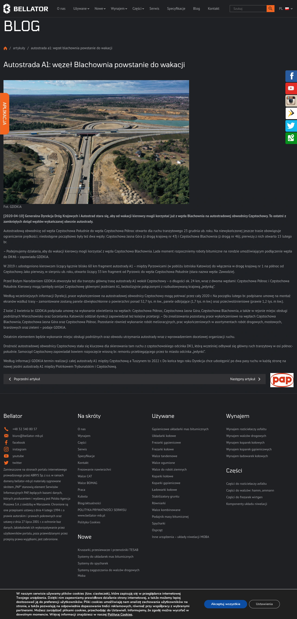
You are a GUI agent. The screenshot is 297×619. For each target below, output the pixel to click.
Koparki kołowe (162, 476)
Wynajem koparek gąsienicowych (249, 449)
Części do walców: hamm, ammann (250, 490)
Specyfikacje (176, 8)
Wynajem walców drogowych (246, 436)
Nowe (99, 8)
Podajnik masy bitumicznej (170, 516)
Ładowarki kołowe (164, 490)
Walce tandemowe (164, 456)
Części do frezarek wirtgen (244, 497)
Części (137, 8)
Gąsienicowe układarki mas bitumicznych (180, 429)
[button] (270, 8)
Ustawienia (264, 604)
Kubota (82, 496)
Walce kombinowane (166, 510)
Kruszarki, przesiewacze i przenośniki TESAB (108, 550)
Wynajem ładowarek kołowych (247, 456)
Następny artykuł (242, 379)
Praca (81, 490)
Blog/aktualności (89, 503)
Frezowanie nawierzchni (94, 469)
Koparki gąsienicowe (166, 483)
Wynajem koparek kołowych (245, 442)
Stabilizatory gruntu (165, 496)
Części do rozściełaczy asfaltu (246, 483)
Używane (80, 8)
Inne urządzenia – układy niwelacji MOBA (180, 537)
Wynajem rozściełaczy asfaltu (246, 429)
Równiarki (159, 503)
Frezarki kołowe (163, 449)
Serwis (154, 8)
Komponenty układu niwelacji (246, 504)
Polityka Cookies (89, 522)
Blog (196, 8)
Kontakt (213, 8)
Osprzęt (157, 530)
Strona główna (5, 48)
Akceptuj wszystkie (225, 604)
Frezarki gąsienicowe (166, 442)
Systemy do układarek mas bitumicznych (105, 556)
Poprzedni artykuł (27, 379)
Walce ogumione (163, 463)
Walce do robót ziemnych (169, 469)
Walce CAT (85, 476)
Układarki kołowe (164, 436)
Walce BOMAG (87, 483)
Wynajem (118, 8)
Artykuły (19, 48)
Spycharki (158, 523)
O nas (61, 8)
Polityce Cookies (120, 614)
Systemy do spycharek (93, 563)
